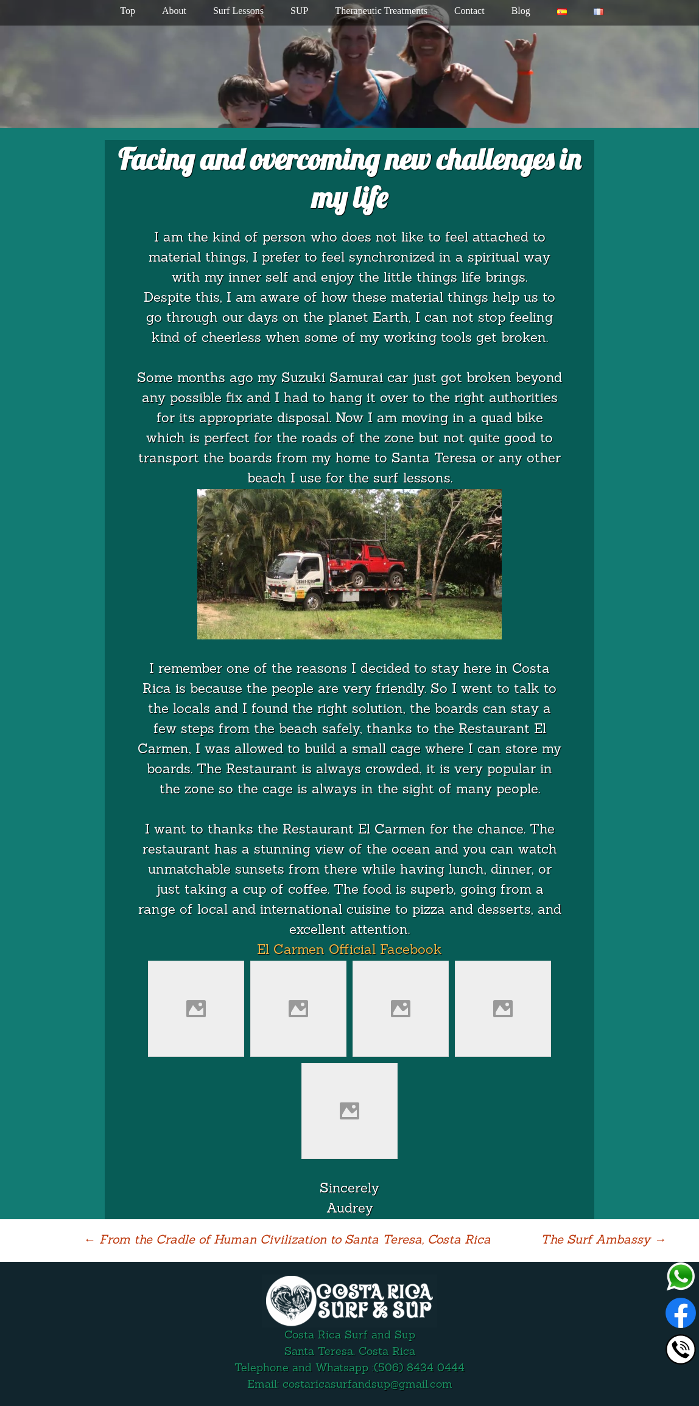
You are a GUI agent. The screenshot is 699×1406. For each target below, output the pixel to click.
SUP (299, 10)
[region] (349, 64)
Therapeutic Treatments (381, 10)
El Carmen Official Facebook (349, 951)
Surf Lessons (238, 10)
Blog (520, 10)
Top (127, 10)
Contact (469, 10)
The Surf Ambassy (603, 1240)
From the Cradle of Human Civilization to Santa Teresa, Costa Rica (287, 1240)
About (174, 10)
